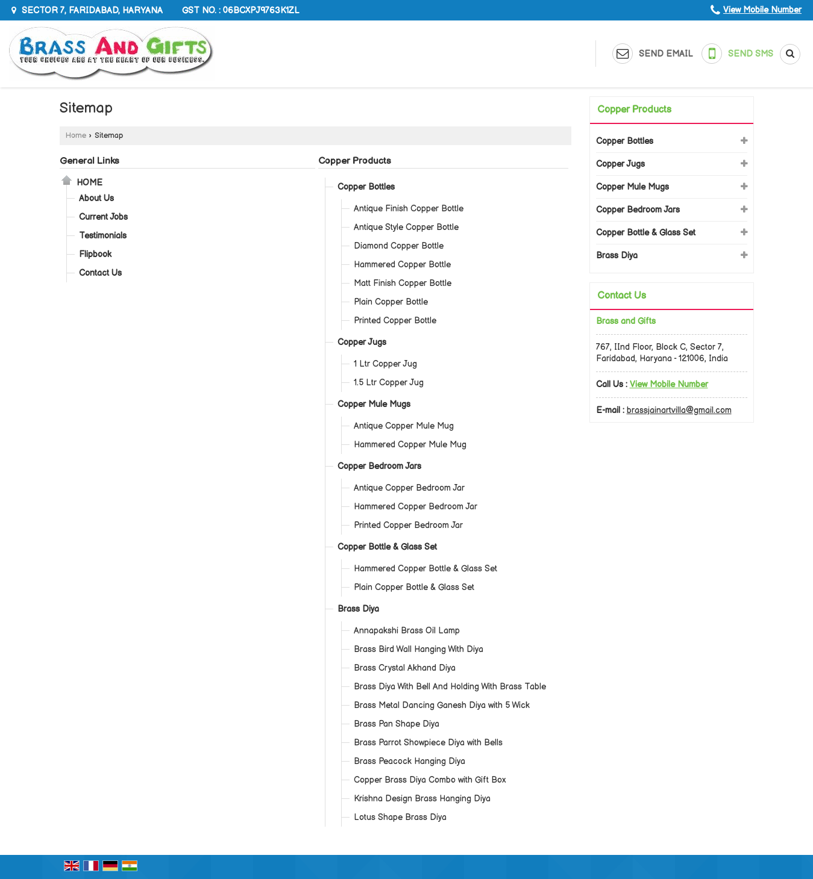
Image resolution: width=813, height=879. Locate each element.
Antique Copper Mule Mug (404, 426)
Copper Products (354, 161)
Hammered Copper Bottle (402, 264)
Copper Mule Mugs (373, 404)
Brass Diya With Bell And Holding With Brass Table (450, 687)
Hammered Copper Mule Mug (410, 445)
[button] (762, 10)
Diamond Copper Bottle (399, 246)
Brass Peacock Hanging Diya (409, 761)
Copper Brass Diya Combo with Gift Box (430, 780)
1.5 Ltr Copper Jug (389, 382)
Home (76, 135)
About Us (96, 198)
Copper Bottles (366, 187)
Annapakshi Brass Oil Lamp (407, 631)
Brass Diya (358, 609)
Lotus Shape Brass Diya (400, 817)
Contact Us (100, 273)
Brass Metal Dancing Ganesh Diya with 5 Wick (442, 705)
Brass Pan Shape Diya (396, 724)
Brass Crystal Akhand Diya (405, 668)
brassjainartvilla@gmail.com (679, 410)
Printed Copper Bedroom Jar (408, 525)
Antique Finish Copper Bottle (408, 208)
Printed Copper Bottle (395, 320)
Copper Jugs (361, 342)
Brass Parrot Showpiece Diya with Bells (428, 743)
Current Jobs (103, 217)
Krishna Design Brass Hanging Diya (422, 799)
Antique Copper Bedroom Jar (409, 488)
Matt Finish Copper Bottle (402, 283)
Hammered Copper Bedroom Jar (415, 507)
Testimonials (103, 236)
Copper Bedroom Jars (379, 466)
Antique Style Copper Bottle (406, 227)
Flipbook (95, 254)
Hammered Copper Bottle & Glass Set (425, 569)
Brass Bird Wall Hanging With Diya (418, 649)
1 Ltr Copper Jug (385, 364)
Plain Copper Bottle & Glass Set (414, 587)
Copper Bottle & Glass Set (387, 547)
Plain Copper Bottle (391, 302)
